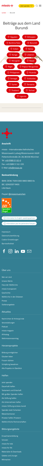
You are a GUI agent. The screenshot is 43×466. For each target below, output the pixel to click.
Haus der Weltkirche (10, 284)
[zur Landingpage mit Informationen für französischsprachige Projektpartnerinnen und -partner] (19, 223)
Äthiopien (30, 36)
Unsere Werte (7, 281)
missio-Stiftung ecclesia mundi (14, 406)
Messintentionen (8, 413)
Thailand (14, 90)
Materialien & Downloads (11, 451)
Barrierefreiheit (8, 243)
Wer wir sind (7, 277)
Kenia (29, 48)
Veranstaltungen (8, 322)
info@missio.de (15, 167)
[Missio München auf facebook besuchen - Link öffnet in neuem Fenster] (4, 250)
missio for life (7, 447)
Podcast (5, 326)
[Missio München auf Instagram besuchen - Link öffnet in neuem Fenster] (10, 250)
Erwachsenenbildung (10, 436)
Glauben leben (7, 356)
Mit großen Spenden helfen (12, 394)
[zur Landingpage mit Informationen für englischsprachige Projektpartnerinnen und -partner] (19, 218)
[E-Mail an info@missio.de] (29, 250)
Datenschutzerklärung (10, 235)
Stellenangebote (8, 304)
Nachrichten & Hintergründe (13, 318)
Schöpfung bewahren (10, 364)
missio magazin (8, 330)
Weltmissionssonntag (10, 338)
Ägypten (12, 36)
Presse (4, 300)
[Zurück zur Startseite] (7, 5)
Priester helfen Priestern (11, 417)
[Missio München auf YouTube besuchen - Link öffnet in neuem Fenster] (23, 250)
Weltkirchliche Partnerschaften (14, 421)
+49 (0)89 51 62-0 (13, 160)
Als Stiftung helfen (9, 398)
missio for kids (7, 443)
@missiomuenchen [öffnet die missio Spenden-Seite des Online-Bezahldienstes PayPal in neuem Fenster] (16, 194)
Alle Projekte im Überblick (12, 368)
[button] (37, 5)
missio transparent (9, 288)
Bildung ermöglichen (10, 352)
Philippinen (13, 72)
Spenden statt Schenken (11, 410)
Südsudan (30, 78)
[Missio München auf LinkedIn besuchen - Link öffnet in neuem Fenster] (16, 250)
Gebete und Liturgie (9, 455)
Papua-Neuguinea (28, 66)
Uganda (21, 96)
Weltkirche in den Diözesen (12, 296)
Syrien (13, 84)
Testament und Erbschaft (11, 390)
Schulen (5, 440)
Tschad (30, 90)
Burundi (32, 42)
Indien (14, 48)
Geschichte (6, 292)
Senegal (12, 78)
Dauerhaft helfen (8, 386)
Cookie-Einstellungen (10, 239)
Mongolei (14, 60)
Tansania (29, 84)
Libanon (29, 54)
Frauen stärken (8, 360)
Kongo (13, 54)
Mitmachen (6, 459)
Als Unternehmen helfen (11, 402)
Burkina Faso (13, 42)
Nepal (30, 60)
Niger (8, 66)
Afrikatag (5, 334)
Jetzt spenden (26, 6)
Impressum (6, 231)
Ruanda (31, 72)
